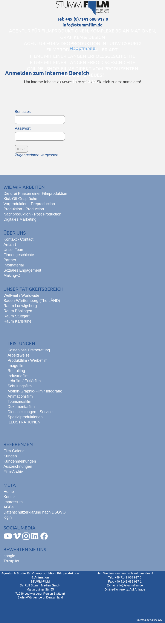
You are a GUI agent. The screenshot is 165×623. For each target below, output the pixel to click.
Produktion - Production (23, 209)
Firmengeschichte (18, 255)
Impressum (13, 502)
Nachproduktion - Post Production (32, 214)
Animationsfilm (20, 396)
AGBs (8, 507)
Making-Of (12, 275)
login (7, 517)
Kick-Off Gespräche (20, 199)
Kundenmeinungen (19, 461)
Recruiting (16, 371)
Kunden (10, 456)
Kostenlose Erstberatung (29, 350)
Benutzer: (23, 111)
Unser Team (13, 250)
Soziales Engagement (22, 270)
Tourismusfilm (19, 401)
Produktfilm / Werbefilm (27, 360)
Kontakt (10, 497)
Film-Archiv (13, 471)
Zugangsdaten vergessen (36, 155)
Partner (9, 260)
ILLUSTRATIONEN (24, 422)
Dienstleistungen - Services (31, 412)
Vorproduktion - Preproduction (29, 204)
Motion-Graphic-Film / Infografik (35, 391)
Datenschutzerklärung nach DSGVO (34, 512)
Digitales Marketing (19, 219)
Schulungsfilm (20, 386)
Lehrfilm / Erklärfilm (24, 381)
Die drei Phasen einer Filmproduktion (35, 193)
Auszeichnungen (17, 466)
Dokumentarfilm (21, 407)
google (9, 556)
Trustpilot (11, 561)
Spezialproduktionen (25, 417)
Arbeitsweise (18, 355)
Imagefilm (16, 365)
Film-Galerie (13, 451)
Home (8, 491)
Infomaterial (13, 265)
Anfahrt (9, 244)
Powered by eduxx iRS (149, 619)
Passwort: (23, 128)
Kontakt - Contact (18, 239)
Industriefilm (18, 376)
